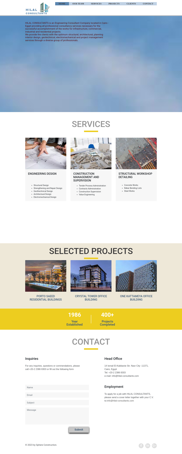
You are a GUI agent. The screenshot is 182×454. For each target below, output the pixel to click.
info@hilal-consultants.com (120, 401)
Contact (148, 4)
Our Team (78, 4)
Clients (131, 4)
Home (62, 4)
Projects (114, 4)
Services (96, 4)
